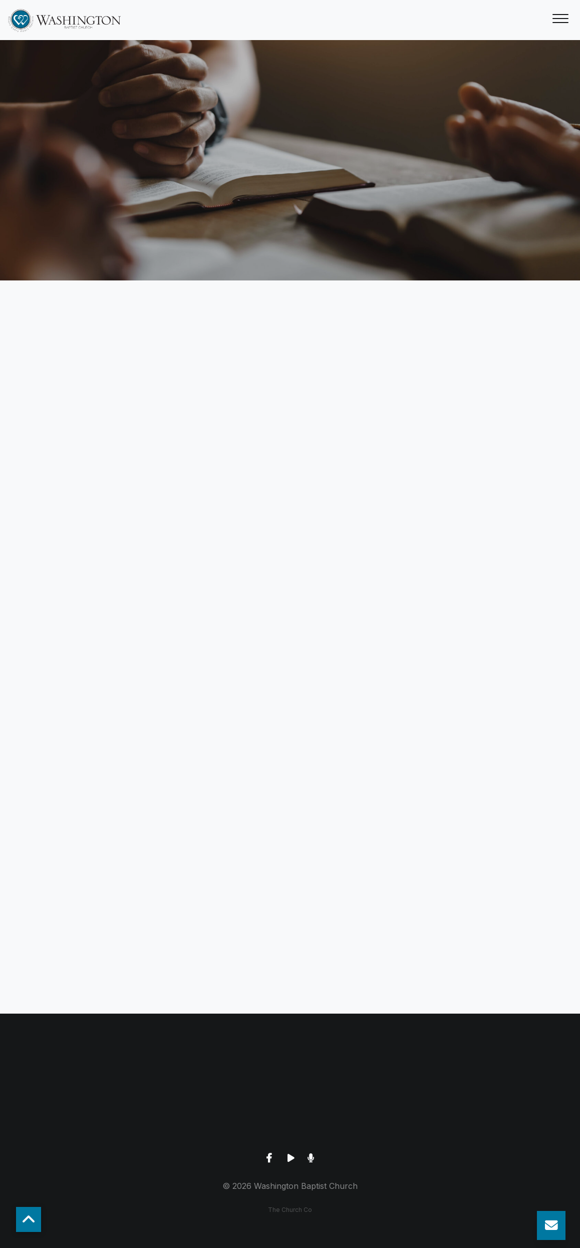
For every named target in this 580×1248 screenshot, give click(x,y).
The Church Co (290, 1209)
